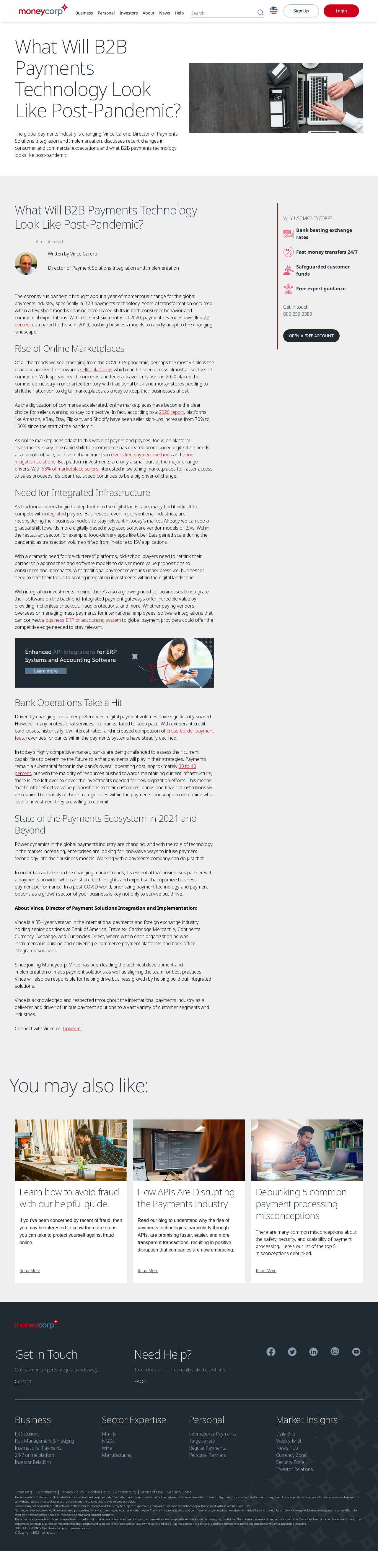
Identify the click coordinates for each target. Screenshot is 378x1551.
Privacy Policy (73, 1492)
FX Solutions (27, 1433)
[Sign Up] (301, 10)
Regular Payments (207, 1448)
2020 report (171, 412)
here (89, 1528)
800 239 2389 (297, 314)
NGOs (108, 1441)
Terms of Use (151, 1492)
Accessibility (125, 1492)
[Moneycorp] (43, 14)
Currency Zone (291, 1455)
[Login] (341, 10)
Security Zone (290, 1462)
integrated (55, 513)
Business (34, 1419)
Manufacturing (117, 1455)
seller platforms (96, 369)
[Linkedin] (313, 1352)
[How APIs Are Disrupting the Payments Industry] (189, 1150)
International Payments (38, 1448)
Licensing (23, 1492)
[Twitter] (292, 1352)
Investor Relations (33, 1462)
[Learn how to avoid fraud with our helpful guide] (71, 1150)
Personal (207, 1419)
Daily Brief (286, 1433)
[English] (274, 11)
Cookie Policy (99, 1492)
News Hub (287, 1448)
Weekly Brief (288, 1441)
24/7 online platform (35, 1455)
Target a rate (202, 1441)
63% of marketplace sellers (70, 469)
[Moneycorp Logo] (37, 1327)
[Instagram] (335, 1352)
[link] (84, 13)
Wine (107, 1448)
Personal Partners (207, 1455)
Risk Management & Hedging (44, 1441)
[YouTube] (356, 1352)
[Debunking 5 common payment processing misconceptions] (307, 1150)
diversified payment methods (141, 454)
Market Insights (308, 1419)
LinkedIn (72, 1028)
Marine (109, 1433)
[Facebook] (271, 1352)
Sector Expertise (135, 1419)
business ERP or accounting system (83, 620)
